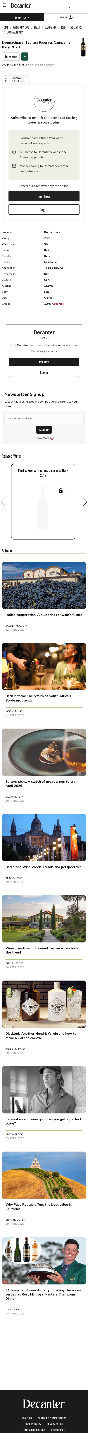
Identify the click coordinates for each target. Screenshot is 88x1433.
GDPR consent (58, 1430)
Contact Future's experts (52, 1418)
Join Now (44, 196)
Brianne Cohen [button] (15, 1220)
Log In (44, 209)
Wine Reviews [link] (21, 27)
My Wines (11, 56)
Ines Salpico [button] (14, 878)
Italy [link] (37, 27)
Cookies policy (33, 1424)
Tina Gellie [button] (13, 1309)
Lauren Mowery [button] (16, 626)
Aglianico (58, 304)
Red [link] (63, 27)
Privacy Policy (55, 1424)
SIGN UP (44, 430)
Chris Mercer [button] (15, 963)
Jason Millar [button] (14, 711)
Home (5, 27)
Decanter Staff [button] (16, 797)
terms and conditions (33, 1430)
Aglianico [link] (76, 27)
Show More (44, 438)
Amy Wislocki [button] (14, 1134)
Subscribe (22, 17)
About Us (27, 1418)
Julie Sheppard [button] (15, 1048)
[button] (15, 80)
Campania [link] (50, 27)
